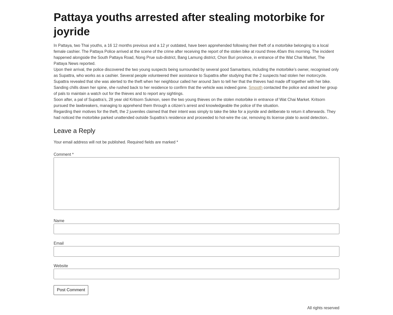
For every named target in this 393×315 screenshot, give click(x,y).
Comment (64, 154)
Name (59, 221)
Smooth (255, 87)
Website (61, 266)
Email (59, 243)
